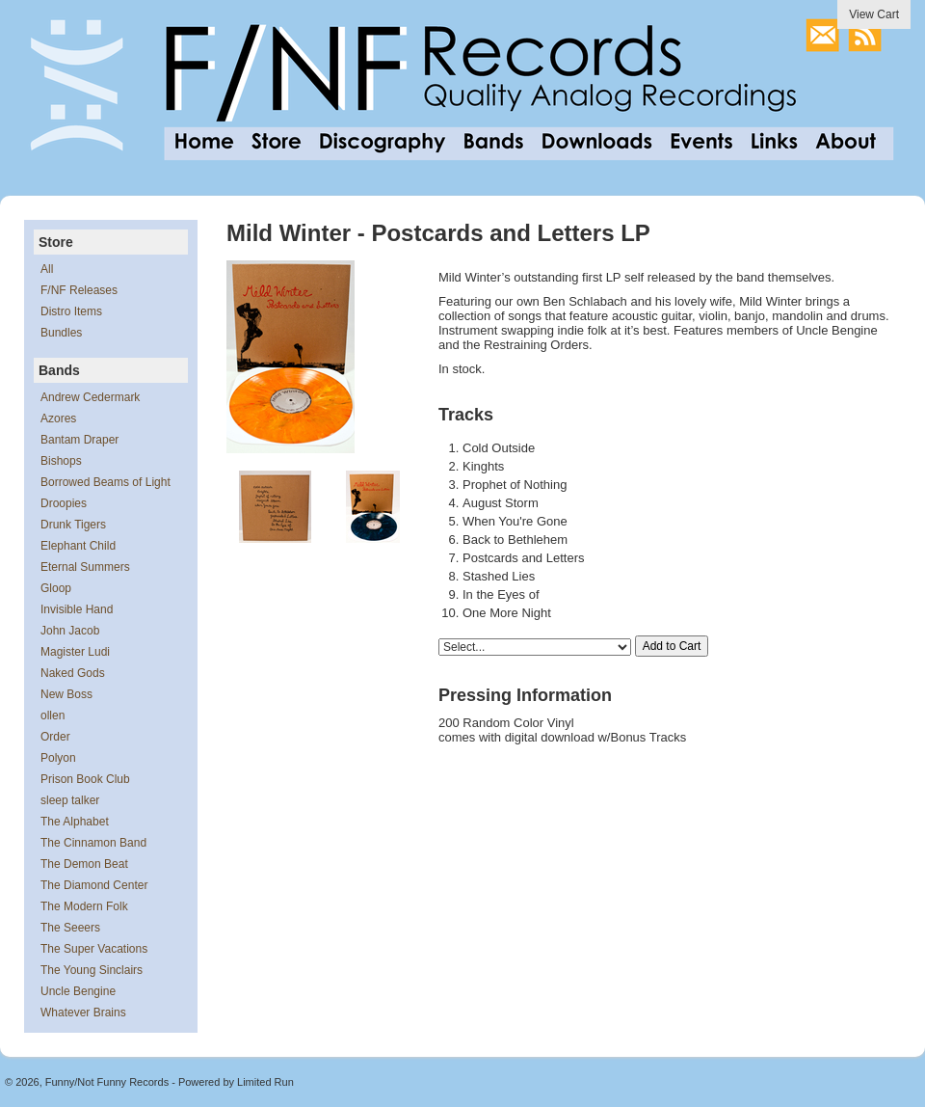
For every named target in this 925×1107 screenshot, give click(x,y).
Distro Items (71, 311)
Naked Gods (72, 673)
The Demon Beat (84, 864)
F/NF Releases (79, 290)
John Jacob (69, 630)
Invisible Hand (76, 609)
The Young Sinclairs (91, 970)
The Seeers (70, 927)
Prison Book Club (85, 779)
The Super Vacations (93, 949)
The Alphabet (74, 821)
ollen (52, 715)
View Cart (874, 14)
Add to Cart (672, 646)
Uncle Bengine (78, 991)
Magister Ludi (75, 652)
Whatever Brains (83, 1012)
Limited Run (265, 1082)
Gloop (55, 588)
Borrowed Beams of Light (105, 482)
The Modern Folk (84, 906)
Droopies (63, 503)
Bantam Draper (79, 439)
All (46, 269)
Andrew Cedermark (90, 397)
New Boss (66, 694)
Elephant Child (78, 546)
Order (55, 736)
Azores (58, 418)
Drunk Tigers (73, 524)
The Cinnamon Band (93, 843)
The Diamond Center (93, 885)
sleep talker (69, 800)
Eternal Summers (85, 567)
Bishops (61, 461)
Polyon (58, 758)
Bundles (61, 332)
